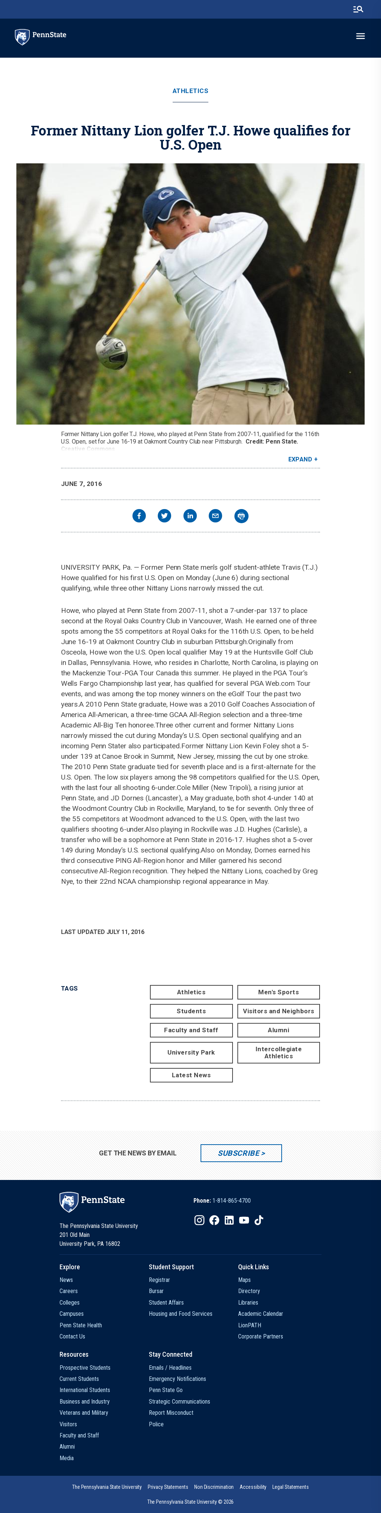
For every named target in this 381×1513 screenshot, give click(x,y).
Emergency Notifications (177, 1378)
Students (191, 1011)
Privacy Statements (168, 1487)
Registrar (159, 1279)
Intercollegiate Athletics (279, 1052)
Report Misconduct (171, 1412)
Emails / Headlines (170, 1367)
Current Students (79, 1378)
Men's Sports (278, 992)
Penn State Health (81, 1325)
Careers (69, 1291)
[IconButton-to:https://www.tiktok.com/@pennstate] (259, 1220)
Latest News (191, 1075)
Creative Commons (88, 448)
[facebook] (139, 516)
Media (67, 1458)
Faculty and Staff (191, 1030)
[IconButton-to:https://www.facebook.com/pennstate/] (214, 1220)
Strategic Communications (179, 1401)
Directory (249, 1291)
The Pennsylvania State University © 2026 (190, 1502)
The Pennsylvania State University (107, 1487)
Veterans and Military (84, 1412)
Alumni (278, 1030)
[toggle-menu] (360, 36)
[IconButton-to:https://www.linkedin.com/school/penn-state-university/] (229, 1220)
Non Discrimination (214, 1487)
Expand (300, 459)
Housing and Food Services (180, 1313)
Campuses (72, 1313)
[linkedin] (190, 516)
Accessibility (253, 1487)
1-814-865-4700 (231, 1200)
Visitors (68, 1424)
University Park (191, 1052)
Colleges (70, 1302)
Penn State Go (166, 1390)
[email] (215, 516)
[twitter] (164, 516)
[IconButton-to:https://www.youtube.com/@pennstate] (244, 1220)
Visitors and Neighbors (278, 1011)
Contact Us (72, 1336)
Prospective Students (85, 1367)
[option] (222, 1200)
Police (156, 1424)
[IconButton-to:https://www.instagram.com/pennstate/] (199, 1220)
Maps (244, 1279)
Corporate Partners (260, 1336)
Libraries (248, 1302)
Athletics (191, 91)
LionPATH (249, 1325)
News (66, 1279)
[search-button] (358, 9)
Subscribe (238, 1153)
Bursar (156, 1291)
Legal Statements (290, 1487)
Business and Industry (85, 1401)
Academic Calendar (260, 1313)
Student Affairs (166, 1302)
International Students (85, 1390)
